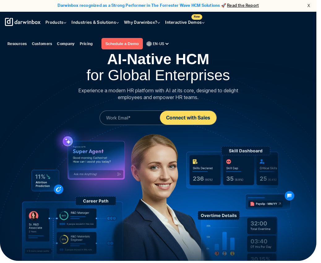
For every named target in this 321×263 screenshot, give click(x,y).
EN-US (158, 43)
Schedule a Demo (122, 43)
